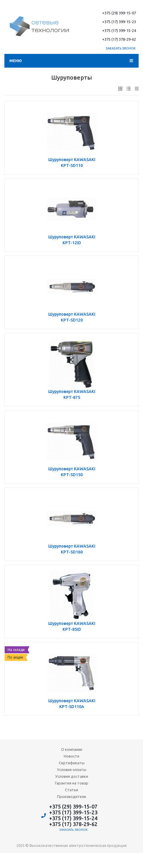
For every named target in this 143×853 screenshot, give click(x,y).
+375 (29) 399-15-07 (119, 13)
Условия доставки (71, 776)
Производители (71, 796)
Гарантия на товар (71, 783)
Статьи (71, 790)
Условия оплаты (71, 769)
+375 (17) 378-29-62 (119, 39)
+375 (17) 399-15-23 (119, 22)
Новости (71, 756)
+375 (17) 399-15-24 (119, 30)
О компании (71, 749)
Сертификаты (72, 763)
